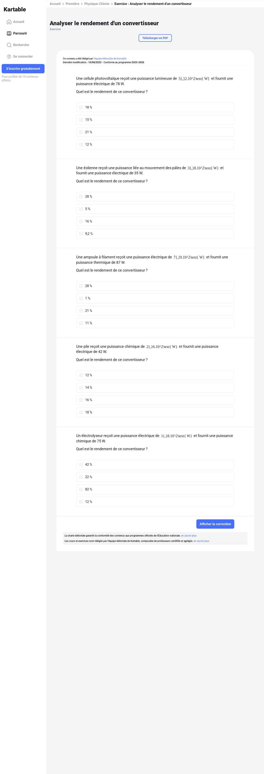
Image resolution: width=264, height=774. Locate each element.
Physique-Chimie (97, 4)
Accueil (15, 21)
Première (72, 4)
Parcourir (17, 33)
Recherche (18, 45)
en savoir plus (189, 535)
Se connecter (20, 56)
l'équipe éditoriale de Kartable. (110, 58)
